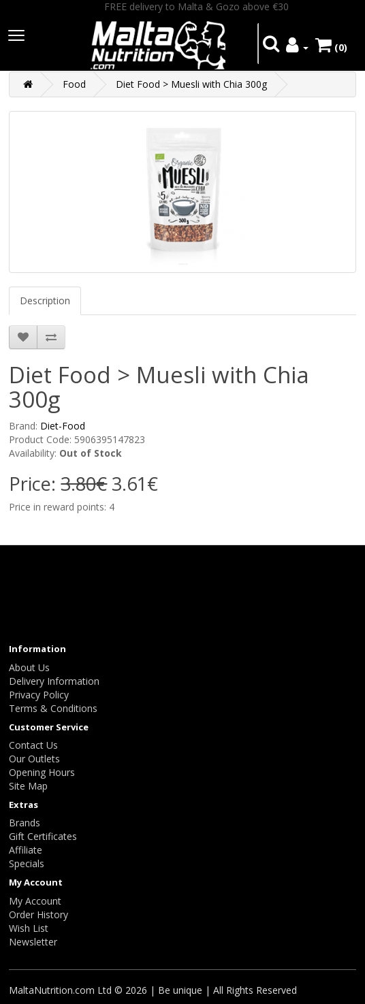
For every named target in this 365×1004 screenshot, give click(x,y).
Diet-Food (62, 425)
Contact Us (33, 745)
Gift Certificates (43, 836)
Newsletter (33, 941)
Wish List (28, 928)
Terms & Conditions (53, 708)
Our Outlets (34, 758)
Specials (26, 863)
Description (45, 300)
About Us (29, 667)
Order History (38, 914)
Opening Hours (42, 772)
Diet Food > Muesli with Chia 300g (191, 84)
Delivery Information (54, 681)
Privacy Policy (39, 694)
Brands (24, 822)
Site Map (28, 785)
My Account (35, 900)
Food (74, 84)
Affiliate (25, 849)
